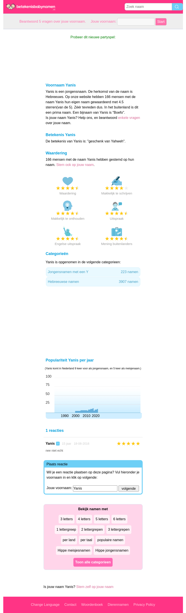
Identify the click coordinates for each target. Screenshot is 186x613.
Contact (70, 604)
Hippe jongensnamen (111, 550)
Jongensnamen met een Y (93, 272)
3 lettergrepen (119, 529)
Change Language (45, 604)
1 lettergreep (66, 529)
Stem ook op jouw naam (75, 165)
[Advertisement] (20, 94)
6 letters (119, 519)
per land (69, 540)
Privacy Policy (144, 604)
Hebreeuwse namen (93, 281)
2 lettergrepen (92, 529)
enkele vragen (129, 118)
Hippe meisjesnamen (74, 550)
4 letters (84, 519)
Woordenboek (92, 604)
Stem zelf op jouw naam (94, 587)
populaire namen (110, 540)
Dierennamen (118, 604)
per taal (86, 540)
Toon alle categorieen (93, 562)
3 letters (66, 519)
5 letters (102, 519)
